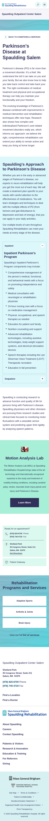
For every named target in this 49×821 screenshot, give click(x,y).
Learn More (28, 504)
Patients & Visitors (13, 743)
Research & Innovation (15, 748)
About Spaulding (12, 724)
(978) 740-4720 (11, 686)
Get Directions (16, 553)
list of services (31, 635)
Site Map (12, 793)
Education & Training (14, 753)
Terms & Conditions (28, 793)
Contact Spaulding (13, 734)
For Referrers (10, 758)
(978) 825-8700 (11, 682)
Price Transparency (24, 809)
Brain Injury (24, 623)
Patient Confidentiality (23, 797)
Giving (6, 763)
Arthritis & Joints (24, 612)
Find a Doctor (10, 700)
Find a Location (11, 695)
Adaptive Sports (24, 601)
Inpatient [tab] (24, 246)
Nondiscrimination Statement (22, 801)
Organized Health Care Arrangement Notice (23, 805)
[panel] (24, 311)
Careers (7, 729)
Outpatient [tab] (24, 379)
